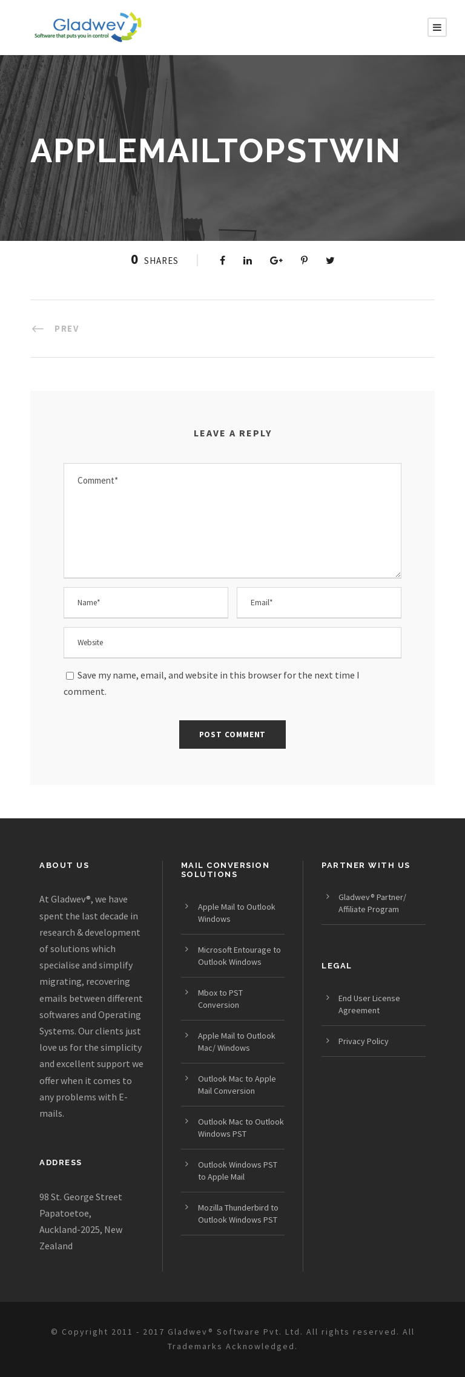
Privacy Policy (363, 1041)
